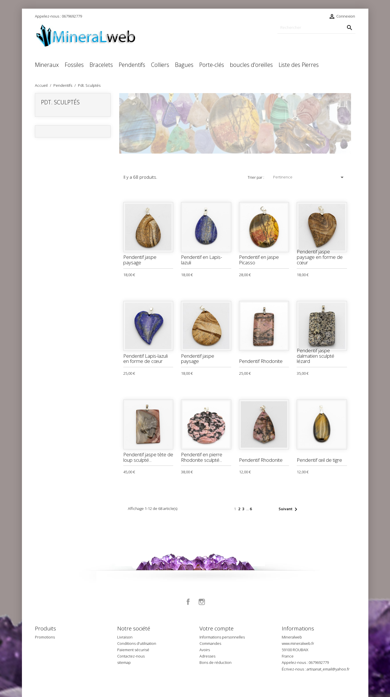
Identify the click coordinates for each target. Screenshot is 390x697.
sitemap (124, 662)
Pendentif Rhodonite (261, 361)
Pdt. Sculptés (60, 102)
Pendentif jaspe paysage (139, 260)
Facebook (188, 602)
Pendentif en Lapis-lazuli (201, 260)
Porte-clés (211, 65)
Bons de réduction (215, 662)
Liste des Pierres (299, 65)
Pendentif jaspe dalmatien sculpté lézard (315, 355)
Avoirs (204, 649)
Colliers (160, 65)
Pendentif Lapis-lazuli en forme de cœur (145, 359)
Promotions (45, 637)
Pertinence (309, 177)
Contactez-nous (131, 656)
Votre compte (216, 628)
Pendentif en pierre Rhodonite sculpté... (201, 457)
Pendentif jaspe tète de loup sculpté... (148, 457)
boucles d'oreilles (251, 65)
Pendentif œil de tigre (319, 460)
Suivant (289, 509)
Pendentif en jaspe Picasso (259, 260)
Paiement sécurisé (133, 649)
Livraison (125, 637)
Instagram (202, 602)
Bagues (184, 65)
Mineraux (47, 65)
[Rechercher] (316, 27)
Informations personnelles (222, 637)
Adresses (207, 656)
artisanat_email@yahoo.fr (328, 669)
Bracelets (101, 65)
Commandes (210, 643)
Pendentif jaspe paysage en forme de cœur (320, 256)
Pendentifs (132, 65)
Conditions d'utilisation (136, 643)
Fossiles (74, 65)
